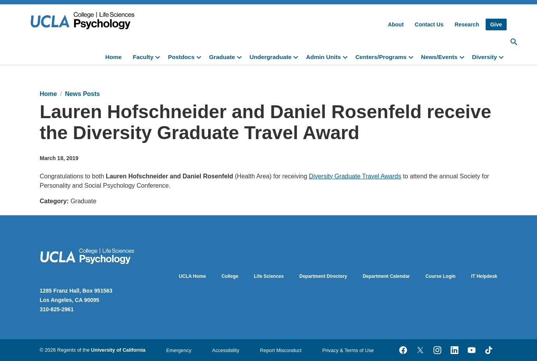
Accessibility (225, 350)
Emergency (178, 350)
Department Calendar (386, 276)
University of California (118, 350)
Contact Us (429, 24)
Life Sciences (269, 276)
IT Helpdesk (484, 276)
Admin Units (323, 57)
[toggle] (159, 56)
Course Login (440, 276)
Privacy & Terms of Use (348, 350)
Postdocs (181, 57)
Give (496, 24)
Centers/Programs (381, 57)
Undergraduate (270, 57)
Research (467, 24)
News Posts (82, 94)
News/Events (439, 57)
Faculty (143, 57)
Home (113, 57)
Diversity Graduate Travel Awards (355, 176)
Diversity (484, 57)
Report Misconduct (281, 350)
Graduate (222, 57)
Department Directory (323, 276)
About (396, 24)
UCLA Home (192, 276)
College (229, 276)
